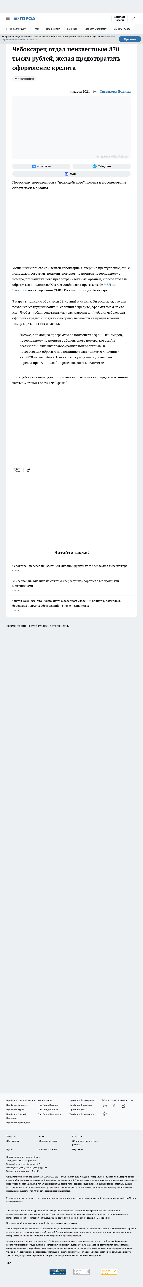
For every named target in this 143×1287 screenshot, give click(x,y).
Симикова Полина (115, 91)
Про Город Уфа (77, 1109)
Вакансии (72, 28)
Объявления (12, 1141)
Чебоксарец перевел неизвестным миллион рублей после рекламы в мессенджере (71, 568)
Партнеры (77, 1149)
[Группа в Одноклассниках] (114, 1106)
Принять (130, 39)
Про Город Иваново (48, 1104)
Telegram (10, 1136)
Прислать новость (119, 18)
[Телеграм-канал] (101, 166)
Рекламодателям (48, 1149)
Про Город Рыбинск (48, 1109)
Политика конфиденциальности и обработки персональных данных (41, 1223)
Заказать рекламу (96, 28)
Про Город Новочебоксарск (20, 1100)
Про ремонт (53, 28)
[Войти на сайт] (133, 18)
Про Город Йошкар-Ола (81, 1100)
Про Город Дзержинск (49, 1114)
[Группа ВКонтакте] (41, 166)
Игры (36, 28)
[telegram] (29, 470)
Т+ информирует (16, 28)
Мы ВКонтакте (122, 28)
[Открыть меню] (7, 18)
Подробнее (104, 1217)
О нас (42, 1136)
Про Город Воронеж (16, 1104)
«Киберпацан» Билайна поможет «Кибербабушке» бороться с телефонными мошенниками (71, 586)
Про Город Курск (15, 1109)
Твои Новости (45, 1100)
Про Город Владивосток (81, 1114)
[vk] (17, 470)
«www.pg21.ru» (32, 1157)
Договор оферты (48, 1141)
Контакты (77, 1136)
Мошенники (24, 79)
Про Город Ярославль (80, 1104)
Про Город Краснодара (18, 1122)
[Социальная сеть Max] (71, 174)
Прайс (9, 1149)
